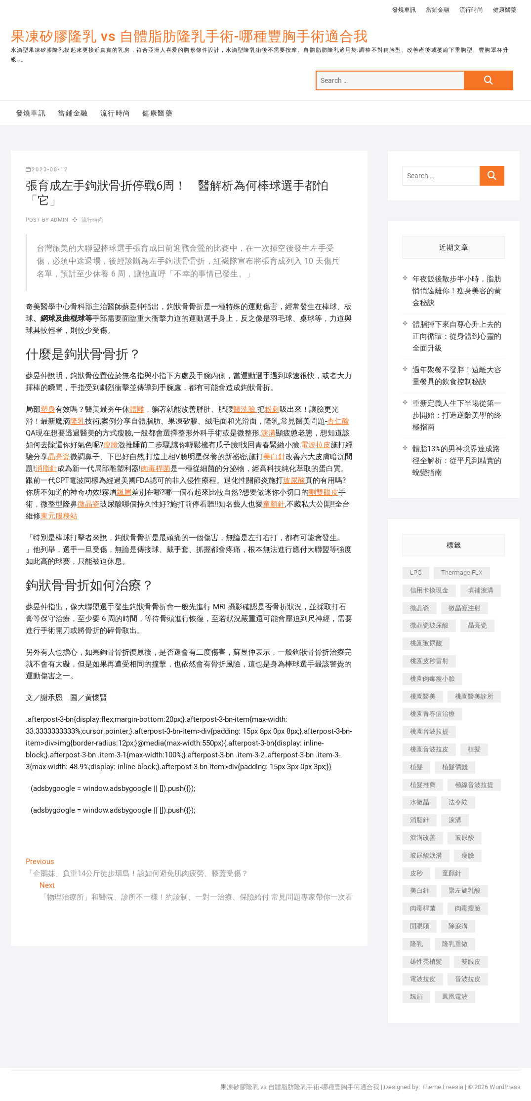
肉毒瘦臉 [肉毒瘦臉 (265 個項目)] (468, 908)
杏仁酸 (338, 421)
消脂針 (46, 468)
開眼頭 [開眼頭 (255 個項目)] (419, 926)
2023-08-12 (47, 169)
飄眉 (124, 492)
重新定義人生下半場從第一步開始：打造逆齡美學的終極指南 (456, 415)
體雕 (136, 409)
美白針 (274, 456)
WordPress (505, 1087)
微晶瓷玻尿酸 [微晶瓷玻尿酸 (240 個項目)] (429, 625)
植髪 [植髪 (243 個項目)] (474, 749)
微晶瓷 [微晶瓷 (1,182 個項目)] (419, 608)
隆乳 (77, 421)
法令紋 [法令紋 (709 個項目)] (458, 802)
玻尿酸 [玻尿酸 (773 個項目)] (464, 837)
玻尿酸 (294, 480)
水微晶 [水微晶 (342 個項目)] (419, 802)
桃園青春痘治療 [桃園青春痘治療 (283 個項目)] (432, 713)
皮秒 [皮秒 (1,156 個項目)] (416, 873)
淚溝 (268, 433)
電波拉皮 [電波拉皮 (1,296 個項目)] (423, 979)
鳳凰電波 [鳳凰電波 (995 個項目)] (455, 996)
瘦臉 (110, 444)
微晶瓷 (89, 504)
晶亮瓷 (59, 456)
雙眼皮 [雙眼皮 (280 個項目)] (471, 961)
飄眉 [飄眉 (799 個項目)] (416, 996)
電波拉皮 (315, 444)
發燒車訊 (404, 9)
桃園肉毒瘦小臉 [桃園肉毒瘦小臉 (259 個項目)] (432, 678)
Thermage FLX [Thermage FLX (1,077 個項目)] (462, 572)
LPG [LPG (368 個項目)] (416, 572)
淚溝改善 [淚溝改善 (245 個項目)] (423, 837)
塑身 (48, 409)
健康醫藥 (505, 9)
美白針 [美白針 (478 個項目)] (419, 890)
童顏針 (274, 504)
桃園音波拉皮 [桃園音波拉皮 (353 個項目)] (429, 749)
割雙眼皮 (323, 492)
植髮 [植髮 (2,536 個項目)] (416, 767)
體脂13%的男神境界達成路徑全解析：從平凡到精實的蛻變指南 (456, 460)
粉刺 (272, 409)
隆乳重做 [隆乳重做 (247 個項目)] (455, 943)
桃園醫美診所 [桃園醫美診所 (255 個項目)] (474, 696)
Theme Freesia (442, 1087)
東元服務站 (59, 515)
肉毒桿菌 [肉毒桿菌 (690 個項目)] (423, 908)
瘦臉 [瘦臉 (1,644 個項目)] (467, 855)
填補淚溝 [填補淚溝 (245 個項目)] (480, 590)
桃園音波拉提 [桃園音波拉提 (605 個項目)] (429, 731)
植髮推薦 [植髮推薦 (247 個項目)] (423, 784)
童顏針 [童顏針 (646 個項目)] (451, 873)
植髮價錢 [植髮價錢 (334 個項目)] (455, 767)
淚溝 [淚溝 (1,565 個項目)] (455, 820)
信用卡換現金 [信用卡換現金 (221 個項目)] (429, 590)
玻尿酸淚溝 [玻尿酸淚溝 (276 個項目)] (426, 855)
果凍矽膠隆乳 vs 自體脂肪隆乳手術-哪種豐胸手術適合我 (189, 36)
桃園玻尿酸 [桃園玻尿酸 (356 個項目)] (426, 643)
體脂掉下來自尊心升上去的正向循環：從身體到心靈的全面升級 (456, 336)
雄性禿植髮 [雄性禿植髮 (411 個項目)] (426, 961)
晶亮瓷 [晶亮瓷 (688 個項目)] (477, 625)
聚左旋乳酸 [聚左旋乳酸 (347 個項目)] (465, 890)
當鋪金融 (437, 9)
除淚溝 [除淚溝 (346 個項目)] (458, 926)
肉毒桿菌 (155, 468)
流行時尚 (471, 9)
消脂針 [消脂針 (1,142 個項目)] (419, 820)
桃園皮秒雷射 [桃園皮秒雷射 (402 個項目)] (429, 661)
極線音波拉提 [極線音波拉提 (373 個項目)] (474, 784)
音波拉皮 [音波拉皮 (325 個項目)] (468, 979)
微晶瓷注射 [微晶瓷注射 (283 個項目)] (465, 608)
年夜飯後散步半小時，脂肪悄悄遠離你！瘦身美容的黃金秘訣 (456, 291)
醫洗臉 (245, 409)
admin (58, 220)
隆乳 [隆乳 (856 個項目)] (416, 943)
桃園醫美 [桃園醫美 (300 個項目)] (423, 696)
